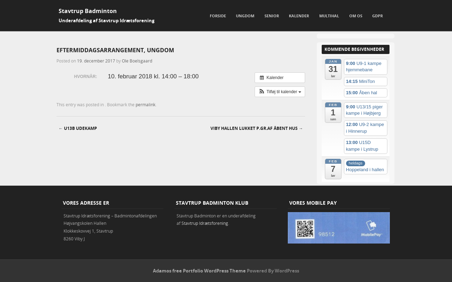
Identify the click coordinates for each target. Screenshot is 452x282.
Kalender (299, 15)
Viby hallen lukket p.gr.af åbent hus (256, 128)
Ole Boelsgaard (137, 61)
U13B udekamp (78, 128)
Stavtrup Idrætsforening (205, 223)
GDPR (377, 15)
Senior (271, 15)
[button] (280, 92)
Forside (218, 15)
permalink (145, 104)
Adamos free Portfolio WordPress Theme (199, 271)
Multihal (329, 15)
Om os (355, 15)
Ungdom (245, 15)
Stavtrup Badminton (88, 11)
